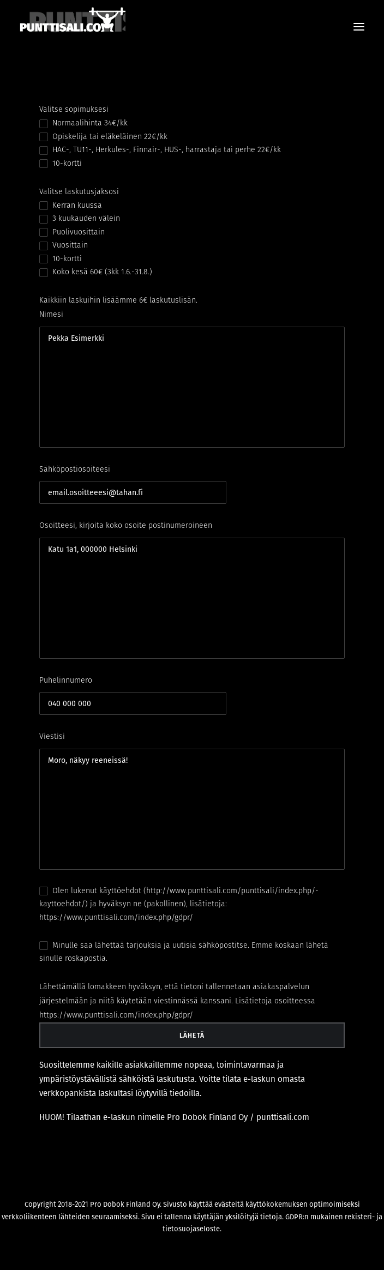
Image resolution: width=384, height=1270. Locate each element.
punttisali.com (282, 1117)
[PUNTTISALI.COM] (72, 27)
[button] (359, 26)
